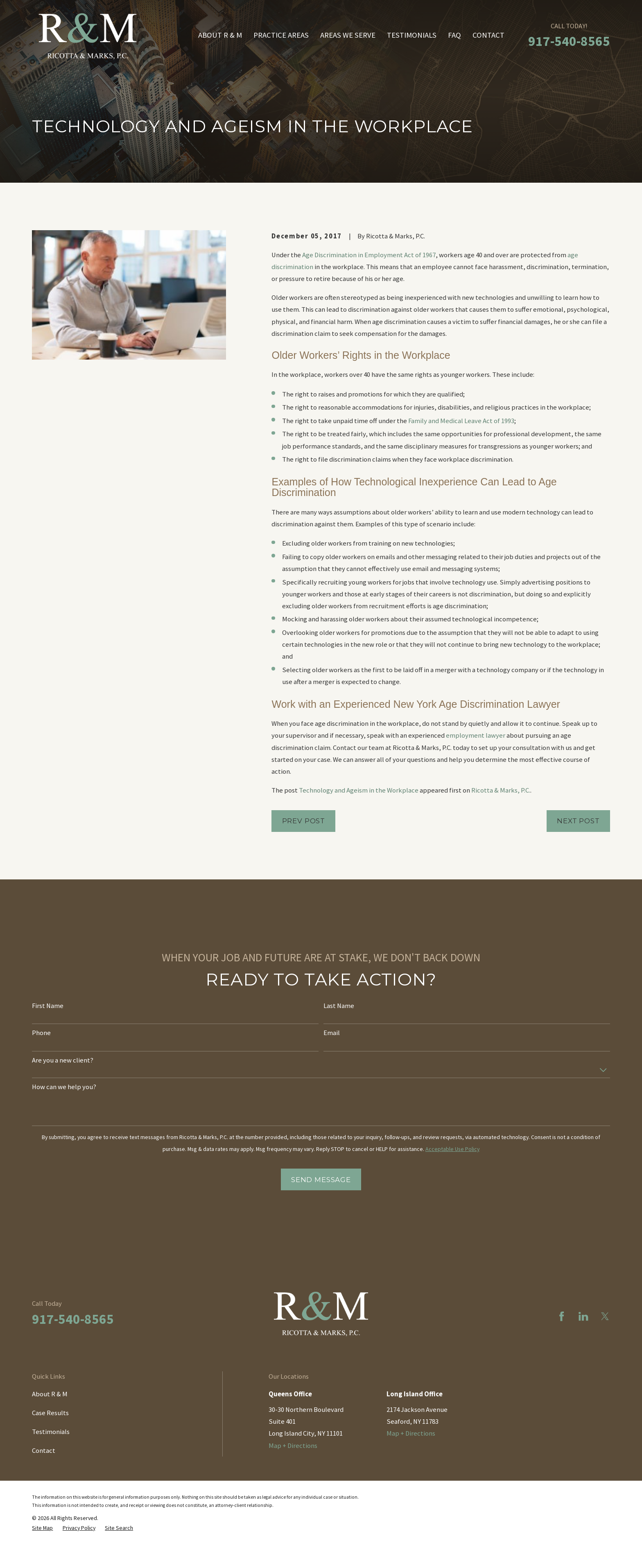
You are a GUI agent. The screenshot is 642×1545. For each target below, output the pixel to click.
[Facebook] (561, 1316)
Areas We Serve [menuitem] (347, 35)
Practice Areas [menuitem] (281, 35)
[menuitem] (42, 1528)
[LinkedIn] (583, 1316)
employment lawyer (475, 735)
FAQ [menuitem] (454, 35)
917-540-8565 (569, 41)
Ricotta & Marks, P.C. (500, 790)
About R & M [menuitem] (220, 35)
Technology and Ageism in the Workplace (358, 790)
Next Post (578, 821)
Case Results (50, 1413)
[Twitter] (605, 1316)
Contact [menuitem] (488, 35)
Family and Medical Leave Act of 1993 (461, 421)
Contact (43, 1450)
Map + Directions (293, 1445)
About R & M (50, 1394)
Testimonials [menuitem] (411, 35)
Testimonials (51, 1431)
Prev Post (304, 821)
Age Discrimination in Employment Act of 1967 (369, 255)
